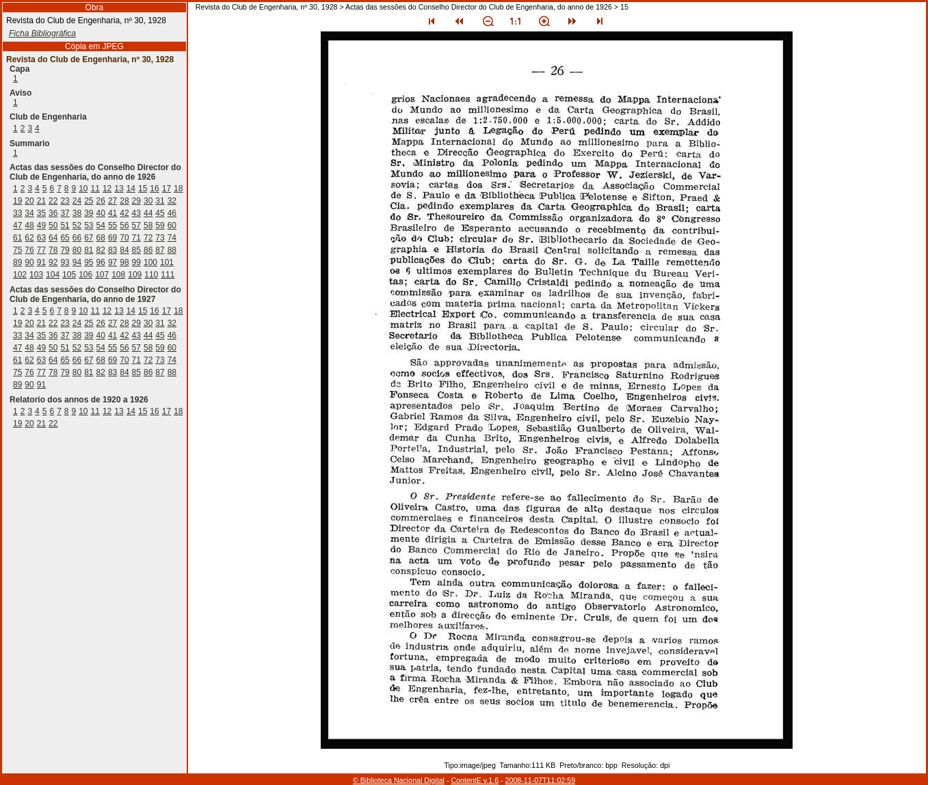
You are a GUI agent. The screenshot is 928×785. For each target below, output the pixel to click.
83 (112, 250)
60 (172, 225)
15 (142, 188)
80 (76, 250)
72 (148, 238)
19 (17, 201)
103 (36, 274)
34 (29, 213)
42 (124, 213)
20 (29, 201)
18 (178, 188)
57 (136, 225)
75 (17, 250)
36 (53, 213)
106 (85, 274)
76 (29, 250)
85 (136, 250)
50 (53, 225)
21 (41, 201)
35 (41, 213)
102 (20, 274)
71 (136, 238)
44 (148, 213)
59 (159, 225)
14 (131, 188)
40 (100, 213)
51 (64, 225)
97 (112, 262)
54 (100, 225)
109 (135, 274)
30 (148, 201)
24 (76, 201)
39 (88, 213)
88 (172, 250)
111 (167, 274)
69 (112, 238)
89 (17, 262)
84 (124, 250)
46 (172, 213)
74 (172, 238)
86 (148, 250)
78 (53, 250)
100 (150, 262)
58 (148, 225)
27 (112, 201)
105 (69, 274)
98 (124, 262)
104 (52, 274)
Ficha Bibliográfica (42, 33)
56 (124, 225)
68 (100, 238)
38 (76, 213)
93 (64, 262)
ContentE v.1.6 (475, 780)
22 (53, 201)
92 (53, 262)
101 (167, 262)
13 (118, 188)
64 (53, 238)
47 (17, 225)
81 (88, 250)
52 (76, 225)
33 (17, 213)
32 (172, 201)
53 (88, 225)
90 (29, 262)
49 (41, 225)
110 (151, 274)
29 (136, 201)
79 (64, 250)
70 (124, 238)
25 (88, 201)
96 (100, 262)
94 (76, 262)
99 (136, 262)
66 (76, 238)
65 (64, 238)
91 (41, 262)
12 (107, 188)
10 (83, 188)
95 (88, 262)
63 (41, 238)
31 (159, 201)
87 (159, 250)
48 (29, 225)
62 (29, 238)
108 (118, 274)
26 (100, 201)
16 (154, 188)
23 (64, 201)
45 (159, 213)
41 (112, 213)
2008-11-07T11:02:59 (540, 780)
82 (100, 250)
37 (64, 213)
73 (159, 238)
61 (17, 238)
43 (136, 213)
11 (95, 188)
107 (102, 274)
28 (124, 201)
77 (41, 250)
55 (112, 225)
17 (166, 188)
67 (88, 238)
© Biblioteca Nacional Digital (399, 780)
